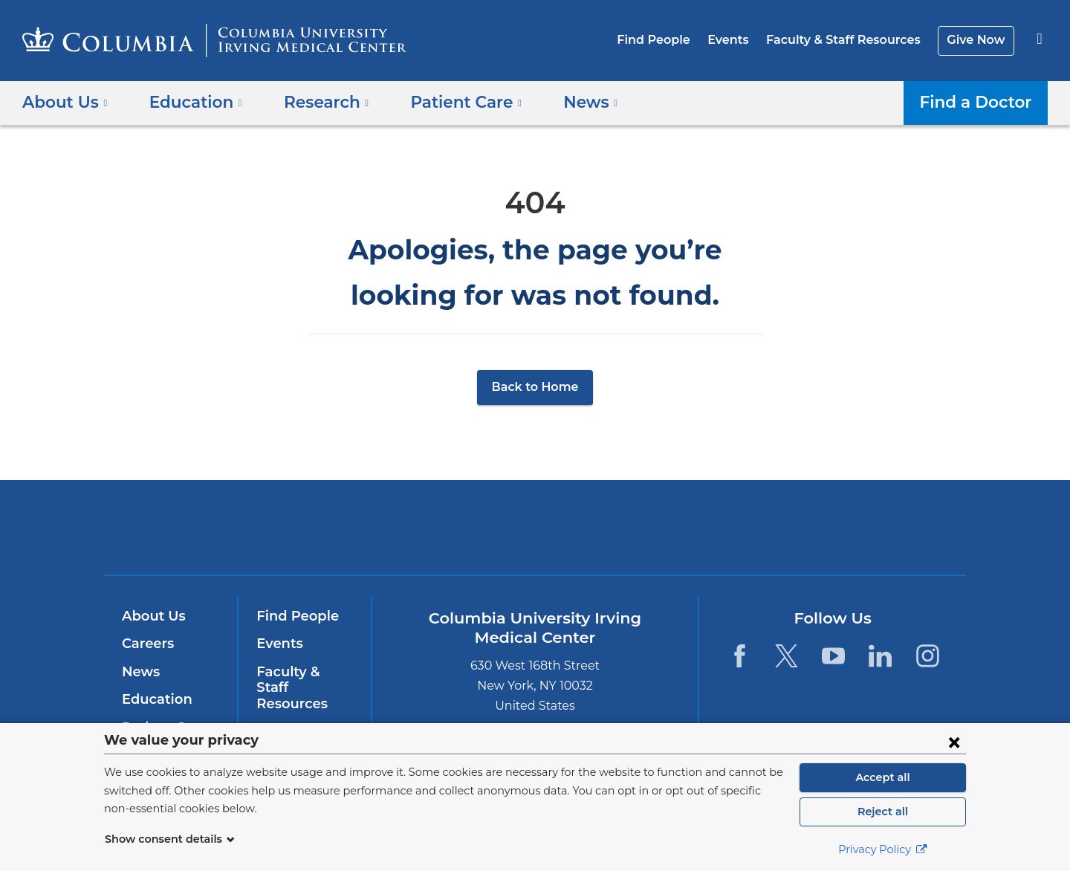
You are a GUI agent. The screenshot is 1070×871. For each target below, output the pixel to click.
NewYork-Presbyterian (642, 537)
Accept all (882, 777)
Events (739, 39)
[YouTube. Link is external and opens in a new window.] (833, 656)
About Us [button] (65, 101)
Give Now (977, 39)
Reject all (882, 811)
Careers (147, 643)
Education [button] (190, 101)
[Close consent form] (954, 742)
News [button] (567, 101)
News (139, 671)
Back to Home (535, 387)
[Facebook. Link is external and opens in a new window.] (739, 656)
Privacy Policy (882, 849)
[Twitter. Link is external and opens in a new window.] (786, 656)
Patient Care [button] (448, 101)
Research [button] (315, 101)
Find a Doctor (979, 101)
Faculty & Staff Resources (850, 39)
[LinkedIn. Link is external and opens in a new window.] (881, 656)
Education (154, 699)
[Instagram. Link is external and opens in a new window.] (927, 656)
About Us (151, 616)
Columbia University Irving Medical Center (440, 526)
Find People (669, 39)
